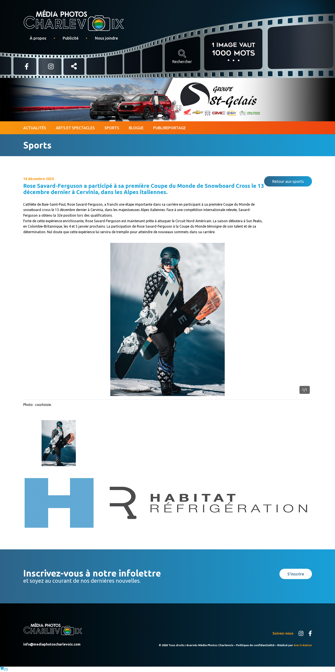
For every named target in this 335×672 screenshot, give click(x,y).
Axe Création (303, 645)
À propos (38, 38)
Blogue (136, 128)
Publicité (70, 38)
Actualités (34, 128)
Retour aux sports (288, 181)
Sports (111, 128)
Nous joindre (106, 38)
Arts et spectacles (75, 128)
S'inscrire (295, 574)
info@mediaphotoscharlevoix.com (52, 644)
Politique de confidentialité (255, 645)
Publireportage (169, 128)
